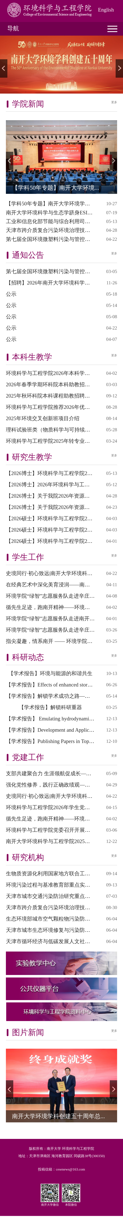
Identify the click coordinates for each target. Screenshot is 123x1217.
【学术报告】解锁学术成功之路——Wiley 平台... (62, 696)
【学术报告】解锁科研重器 (50, 707)
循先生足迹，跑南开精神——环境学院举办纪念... (63, 607)
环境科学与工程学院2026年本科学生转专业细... (60, 373)
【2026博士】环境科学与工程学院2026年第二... (60, 473)
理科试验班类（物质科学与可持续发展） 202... (60, 430)
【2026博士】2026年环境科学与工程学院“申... (59, 484)
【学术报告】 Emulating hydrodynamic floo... (55, 718)
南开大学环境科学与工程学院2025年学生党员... (60, 841)
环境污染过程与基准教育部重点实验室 (50, 885)
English (106, 10)
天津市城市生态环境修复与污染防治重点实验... (60, 930)
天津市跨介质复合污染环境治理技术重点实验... (60, 230)
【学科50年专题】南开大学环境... (55, 187)
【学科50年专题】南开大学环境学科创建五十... (60, 203)
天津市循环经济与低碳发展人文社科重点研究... (60, 941)
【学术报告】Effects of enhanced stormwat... (54, 685)
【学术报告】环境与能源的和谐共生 (50, 673)
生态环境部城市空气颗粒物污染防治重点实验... (60, 919)
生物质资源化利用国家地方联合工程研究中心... (60, 873)
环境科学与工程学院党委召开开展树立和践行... (60, 830)
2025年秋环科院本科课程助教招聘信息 (50, 396)
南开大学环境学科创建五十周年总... (58, 1116)
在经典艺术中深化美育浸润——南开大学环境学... (63, 584)
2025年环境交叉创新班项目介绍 (42, 418)
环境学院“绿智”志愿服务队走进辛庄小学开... (57, 596)
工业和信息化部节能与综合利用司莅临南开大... (60, 221)
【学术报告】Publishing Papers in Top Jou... (54, 741)
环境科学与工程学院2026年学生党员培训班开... (60, 807)
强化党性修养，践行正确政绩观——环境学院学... (63, 785)
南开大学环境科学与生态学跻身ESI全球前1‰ (58, 212)
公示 (11, 294)
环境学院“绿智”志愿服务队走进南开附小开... (57, 618)
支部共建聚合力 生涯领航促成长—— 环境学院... (62, 773)
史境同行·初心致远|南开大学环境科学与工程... (59, 573)
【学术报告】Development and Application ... (55, 730)
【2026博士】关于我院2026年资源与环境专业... (60, 496)
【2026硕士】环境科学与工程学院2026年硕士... (60, 518)
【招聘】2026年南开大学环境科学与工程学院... (60, 283)
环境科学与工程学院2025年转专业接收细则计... (60, 441)
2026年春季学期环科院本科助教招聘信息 (53, 384)
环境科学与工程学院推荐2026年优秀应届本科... (60, 407)
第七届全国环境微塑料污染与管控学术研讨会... (60, 239)
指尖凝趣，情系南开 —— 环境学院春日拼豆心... (62, 641)
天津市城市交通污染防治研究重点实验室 (53, 896)
